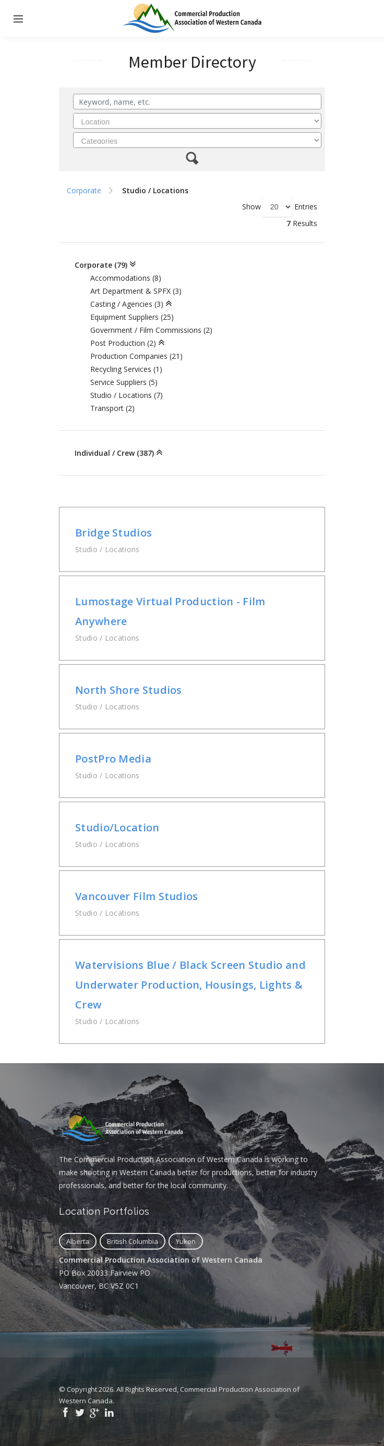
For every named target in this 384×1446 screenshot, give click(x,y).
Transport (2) (112, 408)
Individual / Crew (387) (114, 453)
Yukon (186, 1241)
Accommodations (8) (125, 278)
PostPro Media (113, 759)
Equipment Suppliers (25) (132, 317)
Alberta (77, 1241)
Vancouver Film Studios (136, 896)
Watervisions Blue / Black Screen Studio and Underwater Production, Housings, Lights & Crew (190, 985)
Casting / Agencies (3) (126, 304)
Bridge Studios (113, 533)
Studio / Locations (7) (126, 395)
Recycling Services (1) (126, 369)
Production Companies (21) (136, 356)
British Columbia (132, 1241)
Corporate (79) (101, 265)
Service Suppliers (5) (124, 382)
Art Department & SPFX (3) (136, 291)
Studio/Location (117, 827)
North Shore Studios (128, 690)
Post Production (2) (123, 343)
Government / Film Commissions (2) (151, 330)
